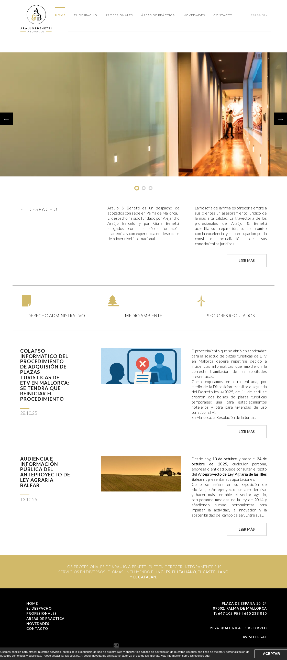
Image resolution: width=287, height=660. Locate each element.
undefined (136, 188)
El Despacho (85, 15)
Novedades (194, 15)
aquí (207, 655)
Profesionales (119, 15)
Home (60, 15)
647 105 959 (229, 613)
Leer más (247, 261)
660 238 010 (255, 613)
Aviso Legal (255, 637)
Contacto (223, 15)
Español (259, 15)
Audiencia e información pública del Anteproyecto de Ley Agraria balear (45, 472)
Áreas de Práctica (158, 15)
